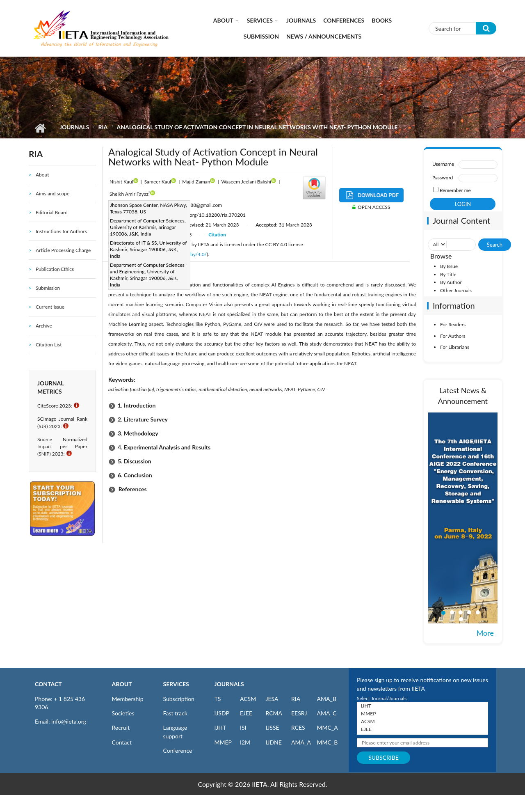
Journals (301, 20)
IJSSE (272, 727)
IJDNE (274, 742)
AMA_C (327, 713)
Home (40, 128)
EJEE (246, 713)
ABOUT (122, 683)
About (223, 20)
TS (218, 698)
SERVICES (176, 683)
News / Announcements (323, 36)
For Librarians (454, 347)
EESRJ (299, 713)
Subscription (178, 698)
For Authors (453, 336)
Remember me (455, 190)
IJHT (220, 727)
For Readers (453, 324)
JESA (272, 698)
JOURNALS (229, 683)
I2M (245, 742)
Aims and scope (52, 193)
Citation (217, 234)
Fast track (175, 713)
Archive (44, 326)
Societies (123, 713)
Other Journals (456, 290)
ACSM (248, 698)
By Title (448, 274)
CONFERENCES (343, 20)
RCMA (274, 713)
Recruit (121, 727)
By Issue (449, 266)
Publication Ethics (55, 269)
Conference (177, 750)
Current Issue (50, 307)
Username (443, 164)
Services (260, 20)
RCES (298, 727)
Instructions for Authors (61, 231)
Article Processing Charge (63, 250)
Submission (261, 36)
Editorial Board (52, 212)
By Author (451, 282)
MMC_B (327, 742)
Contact (122, 742)
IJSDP (222, 713)
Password (442, 177)
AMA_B (326, 698)
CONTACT (48, 683)
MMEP (223, 742)
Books (382, 20)
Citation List (49, 344)
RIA (102, 127)
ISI (243, 727)
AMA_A (301, 742)
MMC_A (327, 727)
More (485, 632)
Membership (128, 698)
